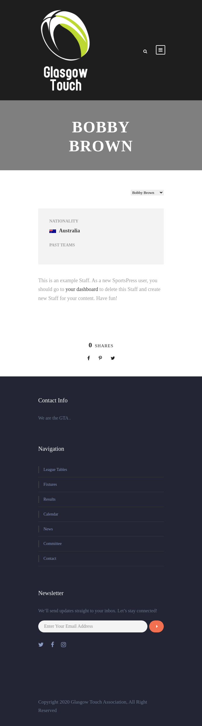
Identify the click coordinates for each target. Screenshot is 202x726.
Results (49, 499)
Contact (49, 558)
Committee (52, 543)
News (48, 529)
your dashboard (82, 289)
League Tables (55, 469)
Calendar (50, 514)
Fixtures (50, 484)
